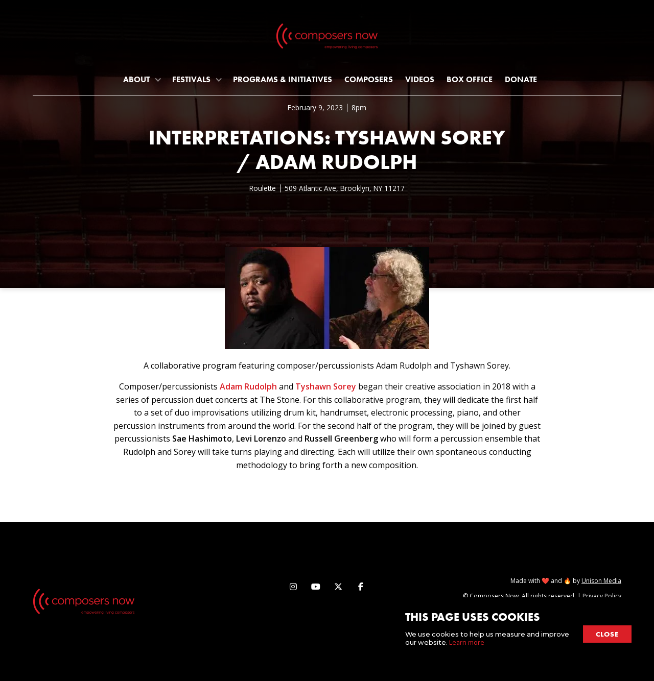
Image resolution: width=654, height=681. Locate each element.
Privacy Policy (601, 596)
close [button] (607, 634)
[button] (141, 79)
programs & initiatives (282, 79)
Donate (521, 79)
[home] (327, 38)
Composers (368, 79)
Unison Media (601, 580)
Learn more (466, 642)
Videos (419, 79)
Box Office (470, 79)
